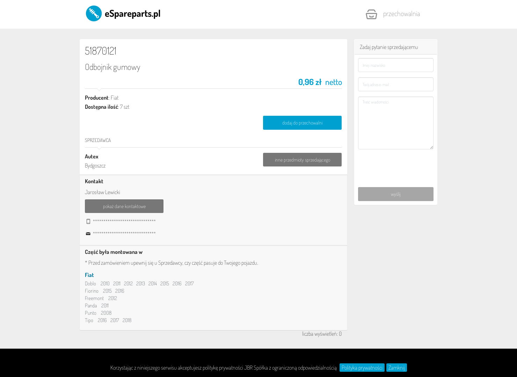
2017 (189, 283)
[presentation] (396, 164)
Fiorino (92, 291)
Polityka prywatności (362, 367)
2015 (164, 283)
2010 (105, 283)
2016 (177, 283)
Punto (90, 313)
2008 (106, 313)
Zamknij (396, 367)
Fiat (89, 275)
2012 (128, 283)
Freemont (94, 298)
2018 (127, 320)
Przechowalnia (392, 14)
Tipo (89, 320)
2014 (152, 283)
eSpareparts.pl (123, 13)
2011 (117, 283)
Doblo (90, 283)
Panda (91, 306)
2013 (140, 283)
